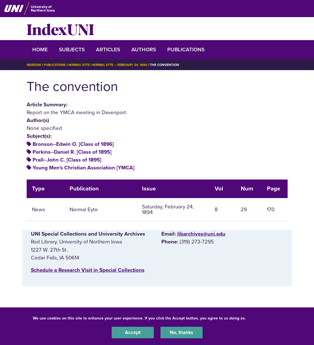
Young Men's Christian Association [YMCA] (83, 168)
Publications (186, 50)
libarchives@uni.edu (201, 234)
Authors (143, 50)
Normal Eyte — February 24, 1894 (127, 65)
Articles (108, 50)
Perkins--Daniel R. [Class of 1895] (72, 152)
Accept (133, 332)
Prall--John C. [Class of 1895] (67, 160)
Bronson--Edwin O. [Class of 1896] (73, 144)
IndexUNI (60, 29)
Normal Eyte (83, 65)
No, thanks (181, 332)
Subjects (72, 50)
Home (40, 50)
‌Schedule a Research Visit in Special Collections (88, 270)
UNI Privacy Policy (264, 317)
